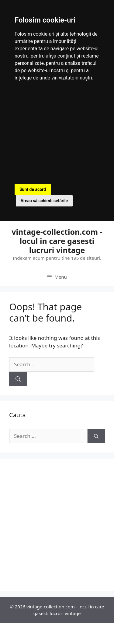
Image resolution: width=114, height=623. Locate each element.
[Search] (18, 379)
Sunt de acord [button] (32, 189)
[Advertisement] (57, 133)
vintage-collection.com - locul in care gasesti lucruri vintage (57, 241)
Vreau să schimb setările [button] (44, 200)
